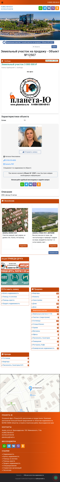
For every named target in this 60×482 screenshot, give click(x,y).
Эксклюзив (7, 470)
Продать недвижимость (11, 463)
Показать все (53, 252)
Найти (54, 46)
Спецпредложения (9, 466)
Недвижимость (8, 454)
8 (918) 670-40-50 (7, 9)
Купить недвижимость (11, 456)
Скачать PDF (8, 164)
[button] (29, 91)
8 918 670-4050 (9, 160)
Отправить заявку (30, 152)
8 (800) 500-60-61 (54, 2)
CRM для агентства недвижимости (34, 475)
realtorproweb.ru (40, 478)
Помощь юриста (9, 461)
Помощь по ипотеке (10, 459)
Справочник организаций (12, 468)
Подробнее (23, 245)
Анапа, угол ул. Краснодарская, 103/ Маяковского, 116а (22, 430)
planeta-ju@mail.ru (8, 437)
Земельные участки (13, 42)
